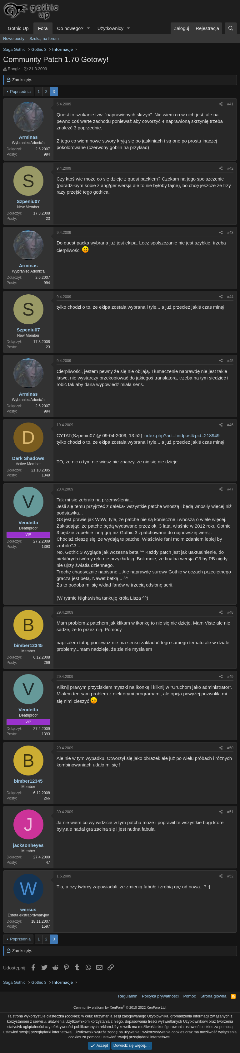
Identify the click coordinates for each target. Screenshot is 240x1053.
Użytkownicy (110, 28)
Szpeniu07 (28, 201)
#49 (230, 676)
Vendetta (28, 522)
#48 (230, 612)
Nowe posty (13, 38)
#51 (230, 812)
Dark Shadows (28, 458)
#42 (230, 168)
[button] (88, 28)
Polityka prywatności (160, 996)
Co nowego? (70, 28)
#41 (230, 104)
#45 (230, 361)
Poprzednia (20, 91)
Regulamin (128, 996)
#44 (230, 297)
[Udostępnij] (221, 104)
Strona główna (213, 996)
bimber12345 (28, 645)
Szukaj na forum (44, 38)
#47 (230, 489)
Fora (43, 28)
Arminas (28, 137)
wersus (28, 909)
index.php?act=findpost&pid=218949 (181, 435)
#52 (230, 876)
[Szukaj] (231, 28)
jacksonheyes (28, 845)
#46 (230, 425)
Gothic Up (18, 28)
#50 (230, 748)
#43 (230, 232)
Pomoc (189, 996)
